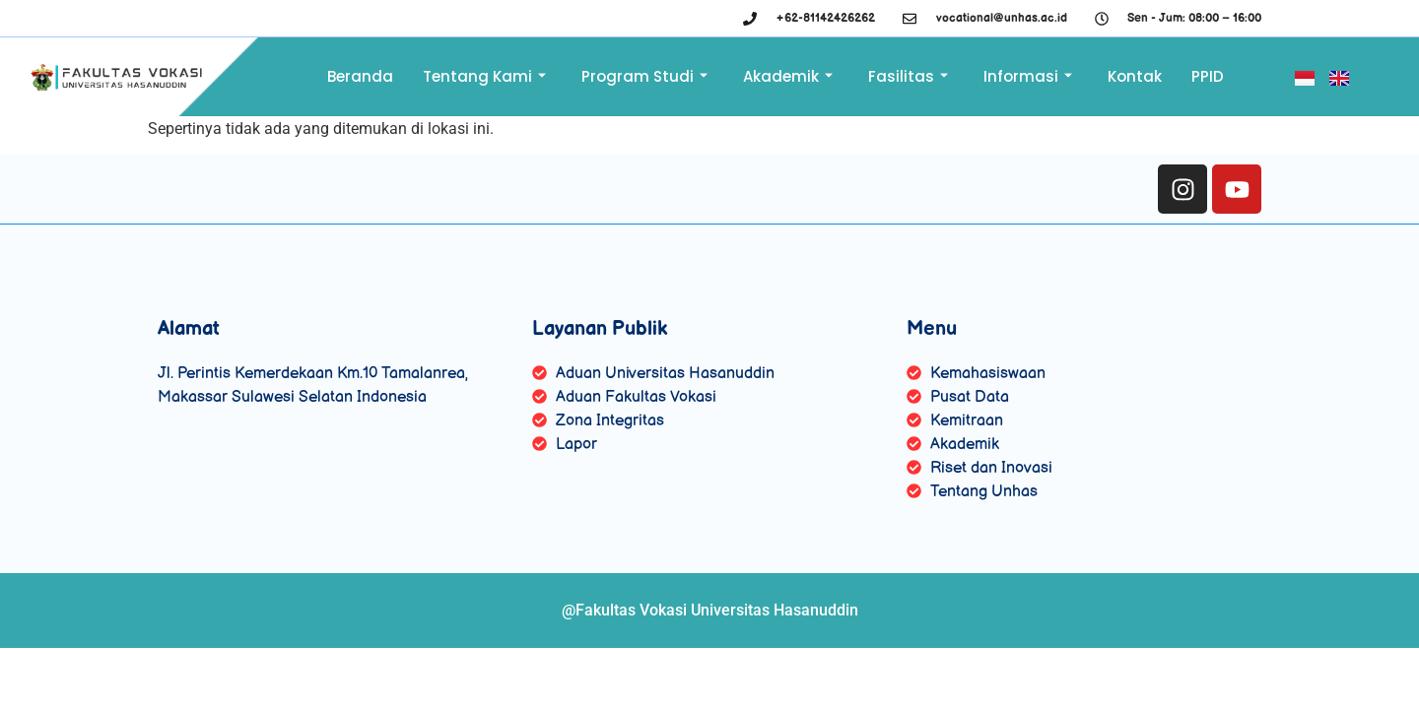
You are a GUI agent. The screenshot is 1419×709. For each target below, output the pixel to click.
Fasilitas (908, 76)
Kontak (1135, 76)
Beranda (360, 76)
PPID (1207, 76)
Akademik (788, 76)
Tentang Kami (484, 76)
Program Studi (644, 76)
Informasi (1027, 76)
